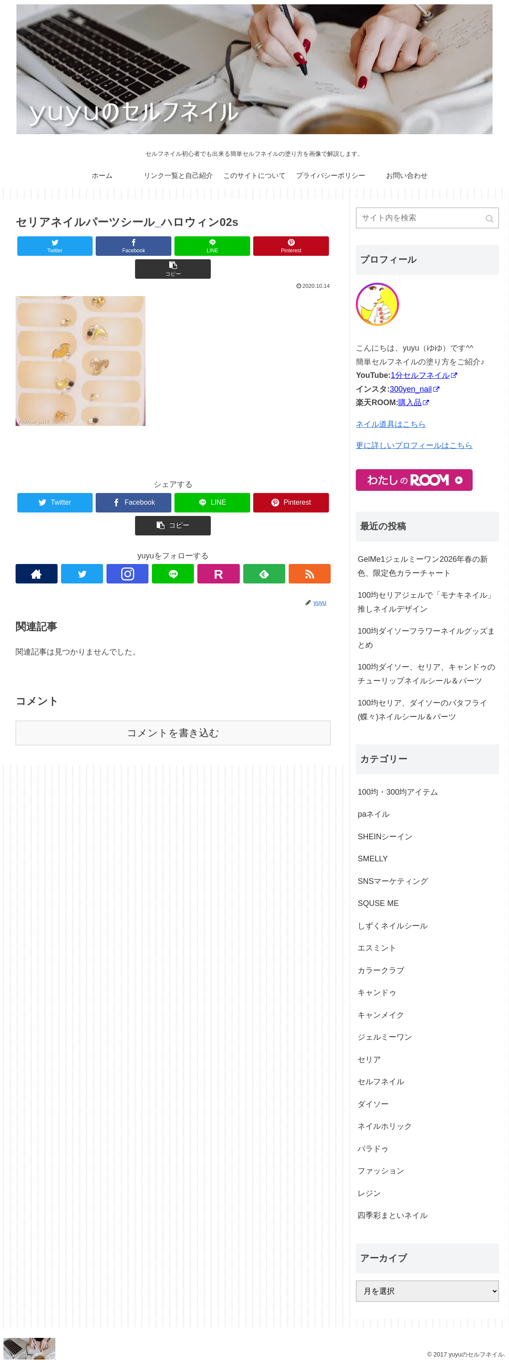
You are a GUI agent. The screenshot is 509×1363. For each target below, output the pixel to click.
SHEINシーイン (385, 836)
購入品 (413, 402)
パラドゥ (373, 1148)
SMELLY (373, 858)
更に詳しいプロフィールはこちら (414, 445)
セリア (369, 1059)
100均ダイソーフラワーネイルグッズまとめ (426, 638)
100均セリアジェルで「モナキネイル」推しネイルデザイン (426, 602)
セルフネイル (381, 1081)
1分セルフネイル (424, 375)
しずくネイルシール (393, 926)
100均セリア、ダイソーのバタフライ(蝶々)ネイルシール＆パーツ (422, 710)
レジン (369, 1193)
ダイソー (373, 1104)
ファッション (381, 1170)
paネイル (374, 814)
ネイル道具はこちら (391, 424)
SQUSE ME (378, 903)
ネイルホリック (385, 1126)
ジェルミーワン (385, 1037)
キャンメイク (381, 1015)
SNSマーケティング (393, 881)
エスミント (377, 948)
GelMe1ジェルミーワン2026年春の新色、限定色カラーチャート (423, 566)
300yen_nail (414, 389)
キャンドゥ (377, 992)
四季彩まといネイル (393, 1215)
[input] (427, 218)
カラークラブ (381, 970)
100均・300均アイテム (398, 792)
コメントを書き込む (173, 733)
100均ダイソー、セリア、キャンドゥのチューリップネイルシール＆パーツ (426, 674)
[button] (490, 218)
